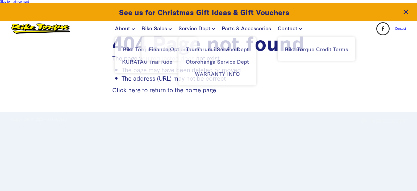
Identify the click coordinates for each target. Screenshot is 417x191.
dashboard (57, 119)
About (125, 28)
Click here (126, 89)
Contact (290, 28)
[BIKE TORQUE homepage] (50, 28)
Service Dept (196, 28)
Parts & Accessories (246, 28)
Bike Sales (156, 28)
